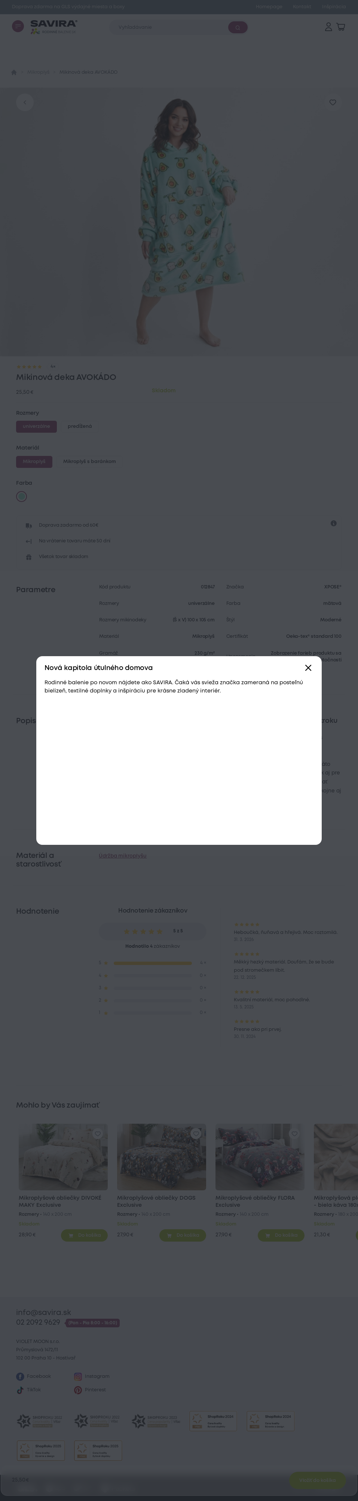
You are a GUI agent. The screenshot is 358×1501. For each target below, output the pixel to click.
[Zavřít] (308, 668)
